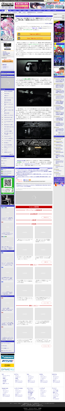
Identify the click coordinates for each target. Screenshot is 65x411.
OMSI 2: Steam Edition (59, 145)
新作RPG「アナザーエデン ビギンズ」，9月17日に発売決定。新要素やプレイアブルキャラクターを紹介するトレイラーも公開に (60, 113)
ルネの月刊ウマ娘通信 (8, 131)
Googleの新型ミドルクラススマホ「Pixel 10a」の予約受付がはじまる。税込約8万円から (60, 124)
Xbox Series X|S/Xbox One (7, 171)
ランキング (62, 0)
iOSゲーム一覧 (31, 397)
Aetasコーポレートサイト (7, 350)
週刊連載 (4, 380)
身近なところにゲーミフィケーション (8, 147)
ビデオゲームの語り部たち (8, 138)
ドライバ (4, 165)
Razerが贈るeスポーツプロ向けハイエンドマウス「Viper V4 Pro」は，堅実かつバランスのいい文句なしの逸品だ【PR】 (24, 298)
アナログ (49, 10)
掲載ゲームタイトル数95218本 (7, 7)
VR (33, 10)
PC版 (40, 28)
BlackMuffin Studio (6, 53)
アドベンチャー (26, 185)
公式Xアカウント (7, 0)
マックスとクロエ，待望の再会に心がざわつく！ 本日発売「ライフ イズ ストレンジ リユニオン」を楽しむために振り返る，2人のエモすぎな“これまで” (7, 219)
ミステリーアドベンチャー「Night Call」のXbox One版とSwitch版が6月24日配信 (32, 169)
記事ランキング (6, 383)
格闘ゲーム (55, 392)
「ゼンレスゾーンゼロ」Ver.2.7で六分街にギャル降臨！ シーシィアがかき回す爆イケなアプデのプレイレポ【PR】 (60, 129)
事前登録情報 (30, 392)
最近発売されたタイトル (31, 12)
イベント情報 (55, 390)
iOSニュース (30, 389)
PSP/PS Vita (54, 374)
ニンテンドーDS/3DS (18, 388)
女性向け (29, 10)
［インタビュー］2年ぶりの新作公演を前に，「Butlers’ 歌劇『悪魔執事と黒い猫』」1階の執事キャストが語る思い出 (60, 118)
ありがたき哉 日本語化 (8, 144)
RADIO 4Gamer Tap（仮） (8, 117)
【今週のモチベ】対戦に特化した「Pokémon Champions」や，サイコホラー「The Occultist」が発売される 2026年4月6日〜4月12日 (60, 86)
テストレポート (43, 390)
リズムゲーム (55, 396)
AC (44, 10)
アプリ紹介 (30, 394)
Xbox (10, 10)
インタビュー (15, 12)
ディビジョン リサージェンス (59, 167)
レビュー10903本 (4, 8)
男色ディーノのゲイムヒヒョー (8, 105)
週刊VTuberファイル (7, 102)
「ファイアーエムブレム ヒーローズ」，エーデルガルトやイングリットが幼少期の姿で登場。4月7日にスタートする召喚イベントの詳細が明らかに (60, 97)
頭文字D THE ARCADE (59, 152)
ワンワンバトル (58, 139)
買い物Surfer (6, 142)
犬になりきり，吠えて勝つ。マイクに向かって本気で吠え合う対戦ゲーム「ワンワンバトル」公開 (60, 80)
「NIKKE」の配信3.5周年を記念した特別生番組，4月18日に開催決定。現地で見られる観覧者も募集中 (60, 102)
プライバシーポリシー (7, 343)
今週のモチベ (6, 95)
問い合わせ (20, 0)
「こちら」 (38, 404)
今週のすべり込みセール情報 (8, 111)
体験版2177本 (10, 8)
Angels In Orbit (58, 173)
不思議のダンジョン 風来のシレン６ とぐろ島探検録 (60, 156)
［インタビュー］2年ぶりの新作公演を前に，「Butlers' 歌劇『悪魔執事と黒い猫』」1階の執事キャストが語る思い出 (7, 323)
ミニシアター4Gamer (7, 140)
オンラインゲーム (6, 375)
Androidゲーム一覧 (31, 398)
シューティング (56, 394)
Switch (20, 10)
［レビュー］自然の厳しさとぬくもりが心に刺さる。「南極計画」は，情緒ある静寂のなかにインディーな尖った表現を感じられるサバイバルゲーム (7, 293)
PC (6, 10)
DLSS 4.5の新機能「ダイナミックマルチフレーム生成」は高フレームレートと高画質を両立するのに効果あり (24, 281)
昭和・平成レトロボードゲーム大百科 (8, 134)
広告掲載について (6, 348)
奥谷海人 (27, 186)
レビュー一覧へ (46, 302)
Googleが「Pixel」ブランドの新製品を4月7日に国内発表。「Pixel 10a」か (60, 91)
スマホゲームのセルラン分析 (8, 108)
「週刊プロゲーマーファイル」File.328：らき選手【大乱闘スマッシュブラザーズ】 (24, 240)
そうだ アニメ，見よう (8, 119)
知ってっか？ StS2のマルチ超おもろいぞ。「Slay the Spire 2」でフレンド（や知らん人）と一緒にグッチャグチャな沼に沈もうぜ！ (7, 264)
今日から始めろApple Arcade (9, 126)
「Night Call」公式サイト (35, 34)
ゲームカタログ (40, 12)
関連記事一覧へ (50, 168)
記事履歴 (56, 0)
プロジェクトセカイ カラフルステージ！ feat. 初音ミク (59, 161)
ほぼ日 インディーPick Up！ (9, 115)
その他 (54, 397)
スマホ (24, 10)
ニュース (5, 66)
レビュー (2, 12)
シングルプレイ (32, 185)
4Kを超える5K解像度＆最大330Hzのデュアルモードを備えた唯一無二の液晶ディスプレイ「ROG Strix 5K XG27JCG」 (42, 298)
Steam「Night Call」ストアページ (35, 38)
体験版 (20, 12)
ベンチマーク (43, 396)
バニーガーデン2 (58, 170)
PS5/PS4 (14, 10)
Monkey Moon (5, 54)
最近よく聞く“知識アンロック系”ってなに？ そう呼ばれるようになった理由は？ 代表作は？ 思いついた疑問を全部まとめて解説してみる (7, 248)
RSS (1, 0)
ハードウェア (39, 10)
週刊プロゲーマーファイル (8, 97)
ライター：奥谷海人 (49, 23)
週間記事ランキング (6, 158)
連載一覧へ (12, 154)
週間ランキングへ (61, 132)
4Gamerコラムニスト (7, 136)
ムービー (24, 12)
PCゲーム (4, 169)
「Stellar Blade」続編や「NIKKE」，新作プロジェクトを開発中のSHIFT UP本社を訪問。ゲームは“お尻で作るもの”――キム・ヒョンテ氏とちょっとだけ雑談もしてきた (7, 309)
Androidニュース (31, 390)
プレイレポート (8, 12)
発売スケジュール (18, 380)
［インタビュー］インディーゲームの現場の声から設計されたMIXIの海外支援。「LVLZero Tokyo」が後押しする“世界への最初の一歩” (7, 338)
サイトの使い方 (14, 0)
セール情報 (30, 393)
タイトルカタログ (18, 382)
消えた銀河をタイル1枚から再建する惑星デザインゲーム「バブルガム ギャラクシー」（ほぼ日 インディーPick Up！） (24, 257)
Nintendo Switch (5, 174)
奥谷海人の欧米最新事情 (8, 91)
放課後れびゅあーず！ (8, 152)
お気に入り (51, 0)
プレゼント (5, 160)
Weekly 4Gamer (6, 93)
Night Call (7, 47)
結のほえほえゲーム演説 (8, 124)
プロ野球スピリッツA (59, 142)
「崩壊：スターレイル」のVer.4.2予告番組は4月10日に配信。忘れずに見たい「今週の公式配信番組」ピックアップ (42, 240)
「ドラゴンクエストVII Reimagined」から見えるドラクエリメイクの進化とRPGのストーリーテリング (7, 233)
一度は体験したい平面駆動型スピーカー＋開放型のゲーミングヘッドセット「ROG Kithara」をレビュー (42, 281)
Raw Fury (4, 51)
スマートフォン (30, 388)
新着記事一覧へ (46, 217)
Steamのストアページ (30, 163)
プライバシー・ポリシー (33, 408)
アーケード (54, 388)
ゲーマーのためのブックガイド (8, 122)
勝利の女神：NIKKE (59, 148)
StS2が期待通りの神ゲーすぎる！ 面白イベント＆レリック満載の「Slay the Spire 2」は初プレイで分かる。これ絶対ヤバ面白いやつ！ (7, 278)
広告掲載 (39, 408)
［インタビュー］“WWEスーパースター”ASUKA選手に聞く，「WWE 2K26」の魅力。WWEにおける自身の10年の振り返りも (42, 340)
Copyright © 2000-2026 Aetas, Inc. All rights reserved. (32, 409)
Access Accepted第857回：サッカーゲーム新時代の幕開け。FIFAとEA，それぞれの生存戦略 (43, 257)
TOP (2, 10)
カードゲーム (55, 393)
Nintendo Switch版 (21, 160)
